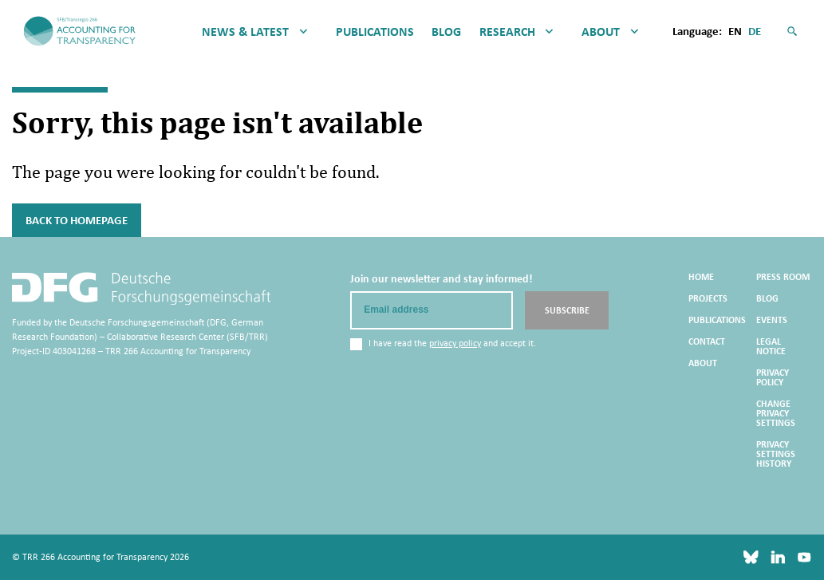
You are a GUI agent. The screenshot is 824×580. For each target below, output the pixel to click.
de (754, 31)
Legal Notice (771, 346)
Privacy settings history (775, 454)
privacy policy (455, 343)
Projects (707, 298)
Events (771, 320)
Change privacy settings (775, 413)
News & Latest (245, 32)
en (735, 31)
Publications (375, 32)
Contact (706, 341)
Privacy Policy (772, 377)
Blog (446, 32)
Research (507, 32)
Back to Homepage (77, 220)
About (601, 32)
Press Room (783, 277)
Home (701, 277)
